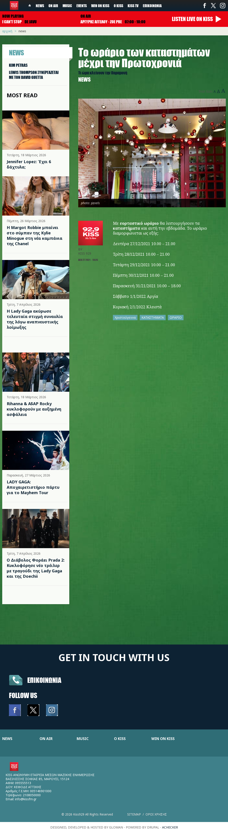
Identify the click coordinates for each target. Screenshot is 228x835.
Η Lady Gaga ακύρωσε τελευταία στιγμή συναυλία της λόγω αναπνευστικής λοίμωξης (35, 319)
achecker (170, 827)
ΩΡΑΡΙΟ (176, 317)
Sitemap (134, 814)
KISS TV (133, 5)
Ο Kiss (118, 5)
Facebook (204, 5)
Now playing (13, 16)
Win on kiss (100, 5)
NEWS (7, 738)
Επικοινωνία (152, 5)
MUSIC (83, 738)
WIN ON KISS (163, 738)
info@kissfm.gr (25, 799)
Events (81, 5)
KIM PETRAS (18, 65)
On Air (53, 5)
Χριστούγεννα (125, 317)
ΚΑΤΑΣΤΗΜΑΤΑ (152, 317)
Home (30, 5)
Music (67, 5)
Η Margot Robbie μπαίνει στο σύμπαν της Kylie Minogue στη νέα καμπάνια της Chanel (34, 235)
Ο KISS (120, 738)
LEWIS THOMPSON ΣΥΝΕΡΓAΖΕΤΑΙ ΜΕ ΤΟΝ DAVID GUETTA (34, 75)
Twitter (213, 5)
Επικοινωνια (44, 680)
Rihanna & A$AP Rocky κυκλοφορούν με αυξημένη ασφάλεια (34, 409)
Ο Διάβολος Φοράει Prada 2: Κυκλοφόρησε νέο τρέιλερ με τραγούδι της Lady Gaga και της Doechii (36, 568)
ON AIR (46, 738)
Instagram (222, 5)
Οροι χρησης (156, 814)
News (40, 5)
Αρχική (7, 31)
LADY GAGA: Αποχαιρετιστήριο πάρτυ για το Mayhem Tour (33, 487)
